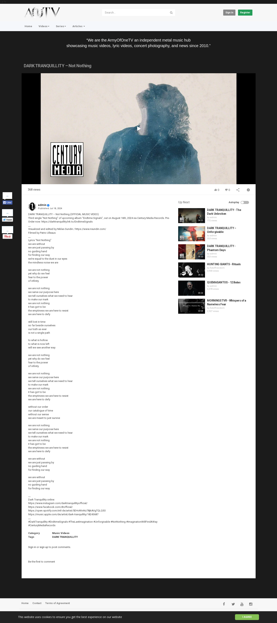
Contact (36, 603)
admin (42, 205)
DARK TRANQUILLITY (65, 536)
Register (245, 12)
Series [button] (61, 26)
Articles (78, 26)
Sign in (229, 12)
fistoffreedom (217, 268)
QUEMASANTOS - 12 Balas (223, 282)
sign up (44, 547)
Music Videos (60, 533)
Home (28, 26)
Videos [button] (44, 26)
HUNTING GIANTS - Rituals (224, 264)
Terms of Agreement (57, 603)
